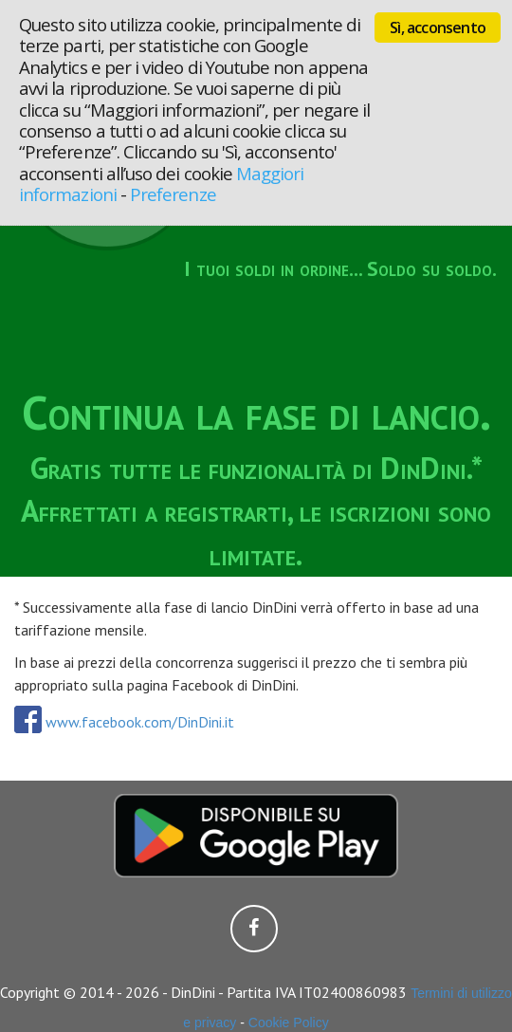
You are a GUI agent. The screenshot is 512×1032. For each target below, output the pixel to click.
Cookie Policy (288, 1022)
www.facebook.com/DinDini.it (124, 721)
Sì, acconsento (437, 27)
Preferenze (173, 194)
